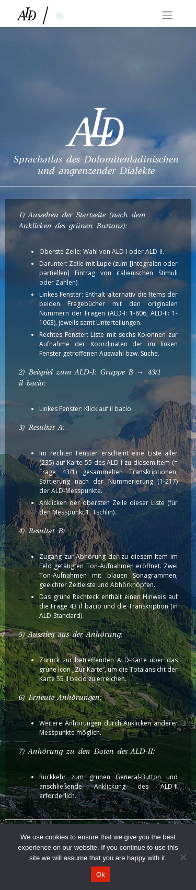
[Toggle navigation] (167, 15)
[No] (183, 857)
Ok (100, 875)
